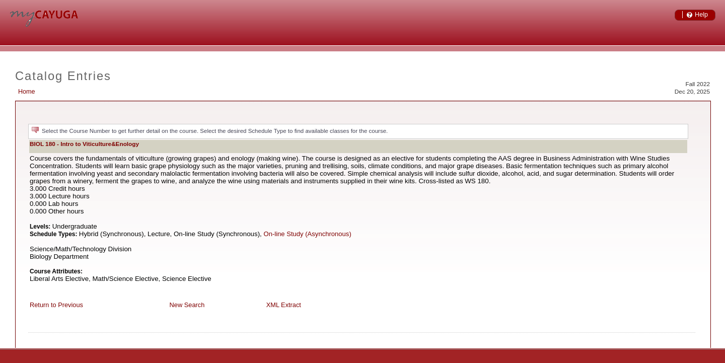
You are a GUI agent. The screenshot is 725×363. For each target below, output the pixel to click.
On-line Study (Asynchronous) (307, 234)
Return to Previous (56, 305)
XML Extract (283, 305)
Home (26, 91)
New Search (187, 305)
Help (701, 14)
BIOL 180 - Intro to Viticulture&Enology (84, 143)
